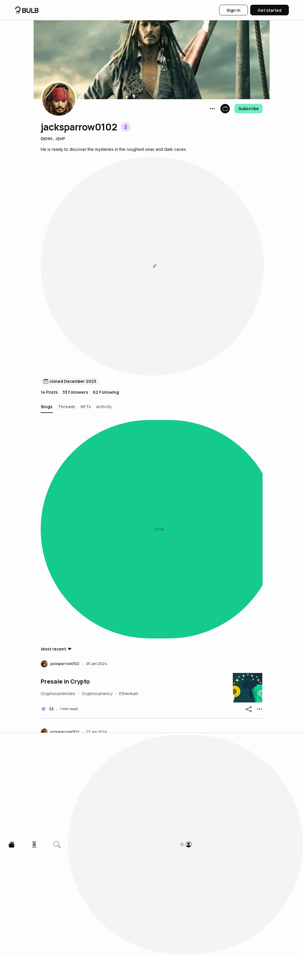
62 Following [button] (106, 171)
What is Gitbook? (65, 866)
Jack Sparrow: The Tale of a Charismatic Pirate (108, 729)
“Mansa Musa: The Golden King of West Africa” (108, 798)
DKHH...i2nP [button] (53, 138)
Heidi (48, 388)
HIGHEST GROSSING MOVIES (81, 661)
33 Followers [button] (75, 171)
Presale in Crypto (65, 252)
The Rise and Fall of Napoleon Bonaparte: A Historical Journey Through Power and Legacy (128, 456)
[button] (59, 99)
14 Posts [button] (49, 171)
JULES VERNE (60, 320)
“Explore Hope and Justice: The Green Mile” (103, 593)
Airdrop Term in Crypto (73, 524)
